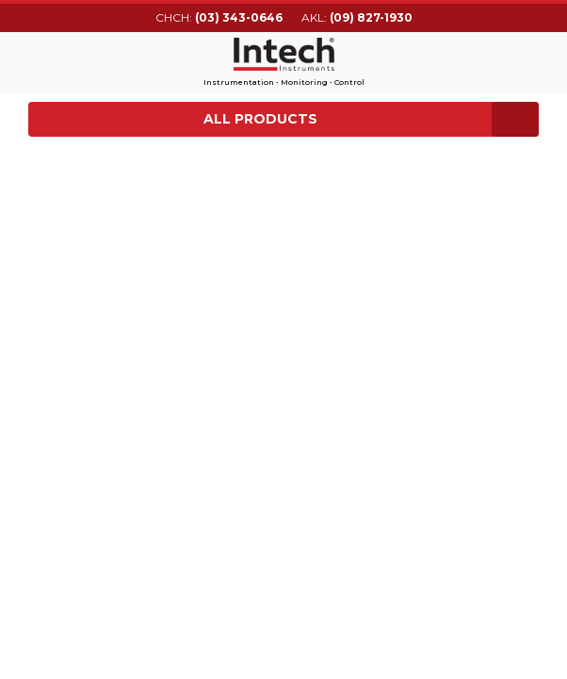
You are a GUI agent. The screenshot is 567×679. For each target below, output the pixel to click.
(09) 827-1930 (371, 17)
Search (527, 59)
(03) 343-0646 (239, 17)
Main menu (40, 60)
